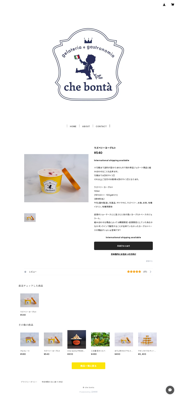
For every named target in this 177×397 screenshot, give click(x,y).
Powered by (88, 392)
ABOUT (86, 126)
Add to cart (123, 245)
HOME (73, 126)
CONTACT (101, 126)
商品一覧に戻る (88, 365)
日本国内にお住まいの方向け (123, 254)
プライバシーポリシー (29, 382)
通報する (149, 261)
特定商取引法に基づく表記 (52, 382)
